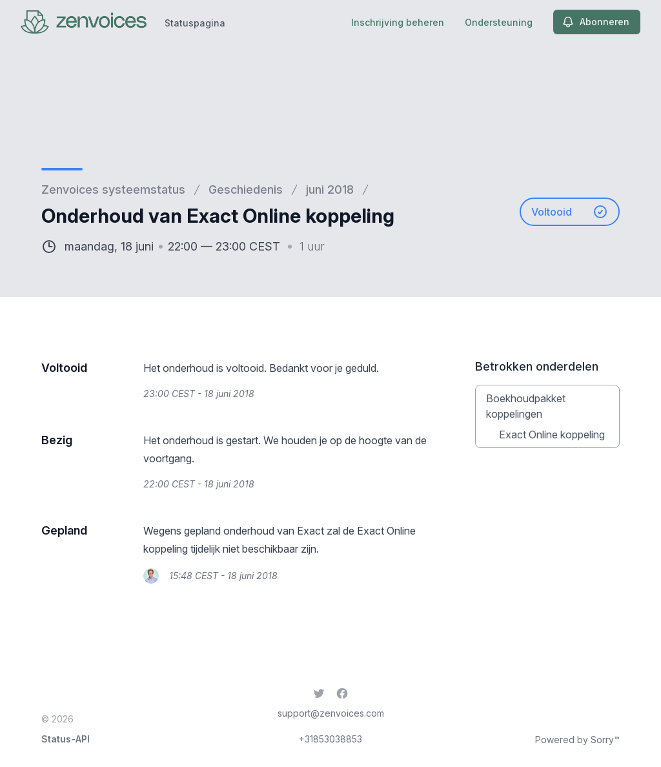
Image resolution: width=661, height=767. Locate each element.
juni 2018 (330, 189)
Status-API (65, 738)
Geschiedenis (245, 189)
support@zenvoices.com (331, 713)
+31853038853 (330, 738)
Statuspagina (195, 22)
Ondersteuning (499, 22)
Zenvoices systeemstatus (113, 189)
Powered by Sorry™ (577, 739)
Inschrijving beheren (397, 22)
